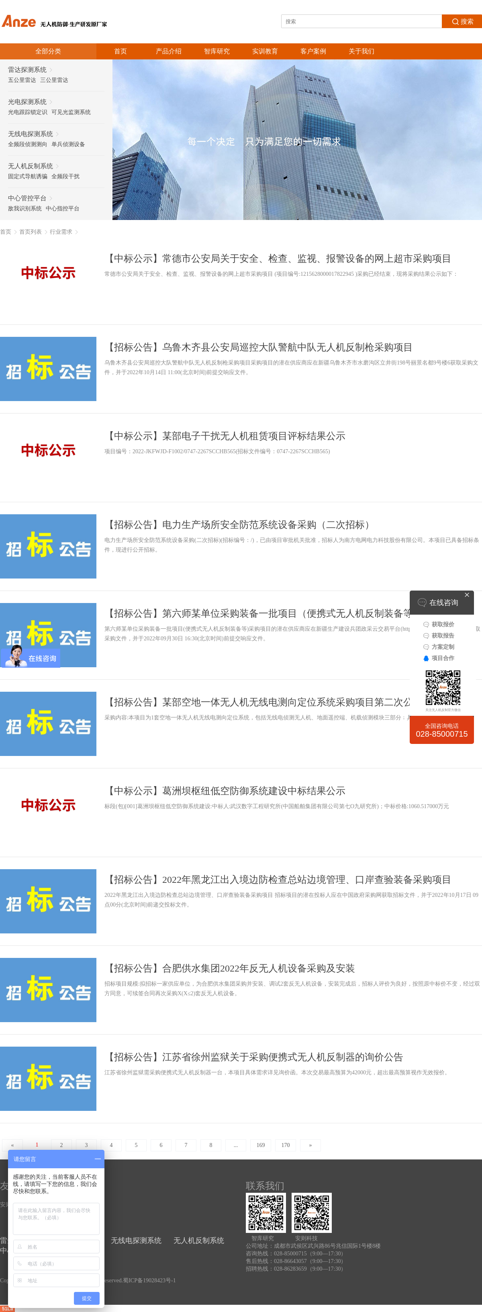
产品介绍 (169, 51)
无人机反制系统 (199, 1241)
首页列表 (30, 232)
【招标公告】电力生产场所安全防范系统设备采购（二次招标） (239, 525)
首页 (120, 51)
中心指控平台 (63, 209)
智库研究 (217, 51)
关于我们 (361, 51)
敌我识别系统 (25, 209)
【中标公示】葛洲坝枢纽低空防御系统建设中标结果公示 (224, 791)
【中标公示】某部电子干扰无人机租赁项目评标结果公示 (224, 436)
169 (261, 1145)
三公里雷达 (54, 80)
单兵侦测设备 (68, 144)
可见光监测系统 (71, 112)
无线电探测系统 (136, 1241)
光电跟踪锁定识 (27, 112)
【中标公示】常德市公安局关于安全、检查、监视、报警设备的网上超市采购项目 (277, 258)
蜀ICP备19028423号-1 (149, 1280)
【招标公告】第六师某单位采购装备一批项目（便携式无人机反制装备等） (263, 613)
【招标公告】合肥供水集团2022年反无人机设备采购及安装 (229, 968)
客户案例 (313, 51)
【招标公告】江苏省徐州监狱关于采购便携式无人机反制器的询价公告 (253, 1057)
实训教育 (265, 51)
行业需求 (61, 232)
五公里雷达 (22, 80)
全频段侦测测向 (27, 144)
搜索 (462, 21)
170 (286, 1145)
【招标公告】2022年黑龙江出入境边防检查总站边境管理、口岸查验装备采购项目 (277, 879)
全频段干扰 (65, 176)
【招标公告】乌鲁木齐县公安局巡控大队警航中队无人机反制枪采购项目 (258, 347)
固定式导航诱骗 (27, 176)
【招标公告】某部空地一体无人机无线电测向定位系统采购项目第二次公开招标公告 (282, 702)
